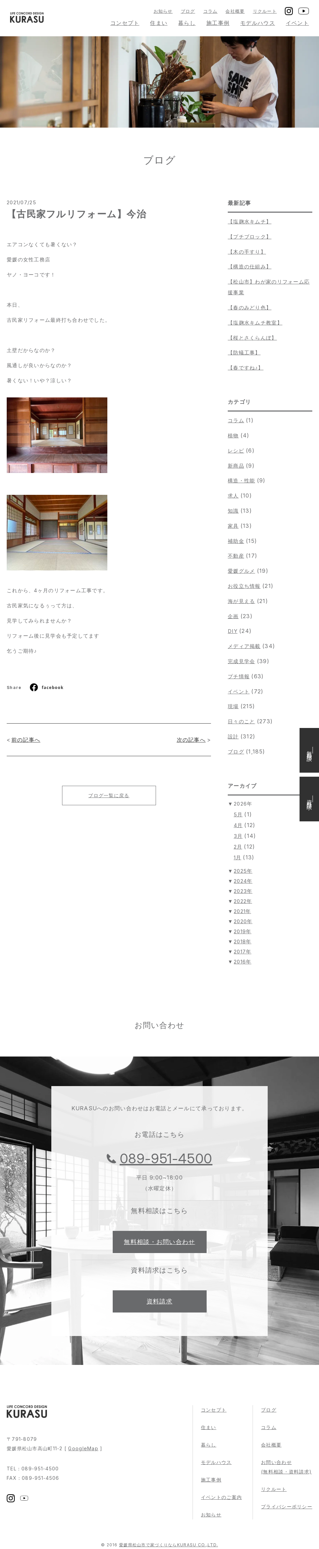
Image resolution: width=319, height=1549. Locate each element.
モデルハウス (257, 22)
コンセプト (124, 22)
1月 (238, 857)
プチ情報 (239, 676)
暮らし (187, 22)
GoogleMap (83, 1448)
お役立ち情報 (244, 586)
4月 (238, 825)
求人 (233, 495)
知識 (233, 511)
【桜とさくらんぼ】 (252, 338)
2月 (238, 847)
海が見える (241, 601)
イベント (297, 22)
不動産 (236, 556)
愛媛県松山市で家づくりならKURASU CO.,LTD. (168, 1544)
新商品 (236, 466)
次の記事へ (191, 739)
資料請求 (159, 1301)
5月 (238, 814)
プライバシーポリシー (286, 1506)
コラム (210, 11)
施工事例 (217, 22)
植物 (233, 435)
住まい (158, 22)
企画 (233, 616)
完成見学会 (241, 661)
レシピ (236, 450)
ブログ (188, 11)
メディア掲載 (244, 646)
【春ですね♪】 (245, 367)
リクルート (265, 11)
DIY (232, 631)
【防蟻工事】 (244, 352)
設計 (233, 736)
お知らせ (163, 11)
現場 (233, 706)
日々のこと (241, 721)
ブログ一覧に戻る (108, 795)
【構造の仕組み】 (249, 266)
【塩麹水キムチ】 (249, 221)
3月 (238, 836)
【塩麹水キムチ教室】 (255, 322)
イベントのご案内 (221, 1497)
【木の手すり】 (247, 252)
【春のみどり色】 (249, 307)
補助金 (236, 541)
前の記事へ (25, 739)
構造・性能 (241, 480)
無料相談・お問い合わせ (159, 1241)
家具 (233, 526)
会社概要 (235, 11)
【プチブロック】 (249, 236)
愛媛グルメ (241, 571)
